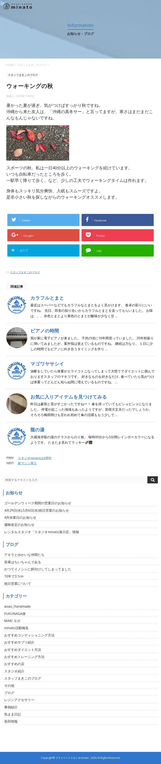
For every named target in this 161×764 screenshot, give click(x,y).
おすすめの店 (14, 664)
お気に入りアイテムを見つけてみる (68, 396)
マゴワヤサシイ (47, 363)
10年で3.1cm (13, 576)
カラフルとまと (47, 298)
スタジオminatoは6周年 (35, 458)
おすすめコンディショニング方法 (29, 635)
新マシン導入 (27, 463)
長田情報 (11, 721)
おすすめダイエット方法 (22, 649)
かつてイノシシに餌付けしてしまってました (37, 569)
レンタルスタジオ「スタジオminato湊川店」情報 (41, 532)
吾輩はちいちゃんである (22, 562)
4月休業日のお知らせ (20, 517)
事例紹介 (11, 707)
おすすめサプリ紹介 (19, 642)
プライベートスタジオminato (72, 758)
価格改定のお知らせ (19, 524)
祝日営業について (17, 583)
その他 (9, 685)
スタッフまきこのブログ (25, 272)
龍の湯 (37, 429)
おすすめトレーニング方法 (24, 656)
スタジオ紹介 (14, 671)
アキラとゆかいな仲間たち (24, 554)
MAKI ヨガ (12, 620)
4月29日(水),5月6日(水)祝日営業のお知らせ (36, 510)
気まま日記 (12, 714)
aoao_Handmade (17, 606)
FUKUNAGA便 (15, 613)
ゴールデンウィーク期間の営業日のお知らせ (37, 503)
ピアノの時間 (44, 330)
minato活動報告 (16, 628)
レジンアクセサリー (19, 700)
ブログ (9, 692)
